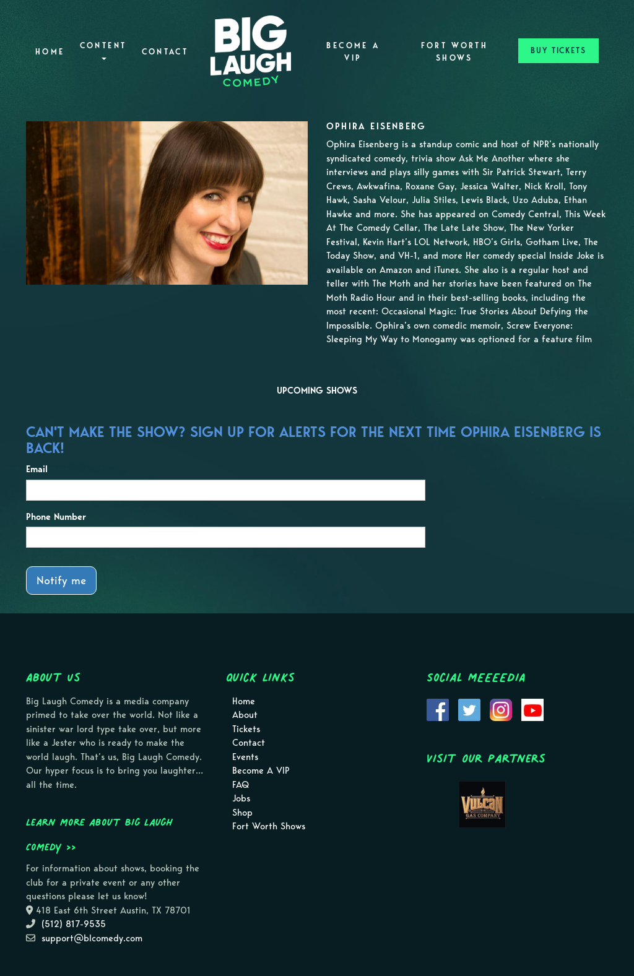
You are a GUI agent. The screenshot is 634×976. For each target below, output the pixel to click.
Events (245, 756)
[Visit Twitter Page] (469, 708)
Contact (165, 51)
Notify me (61, 580)
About (245, 714)
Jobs (241, 798)
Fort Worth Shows (455, 52)
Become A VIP (353, 52)
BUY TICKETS (558, 50)
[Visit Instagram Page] (501, 708)
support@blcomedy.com (91, 938)
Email (37, 469)
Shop (242, 812)
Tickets (246, 729)
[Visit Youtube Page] (532, 708)
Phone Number (56, 516)
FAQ (240, 784)
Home (49, 51)
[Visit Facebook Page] (438, 708)
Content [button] (103, 50)
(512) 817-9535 (73, 924)
